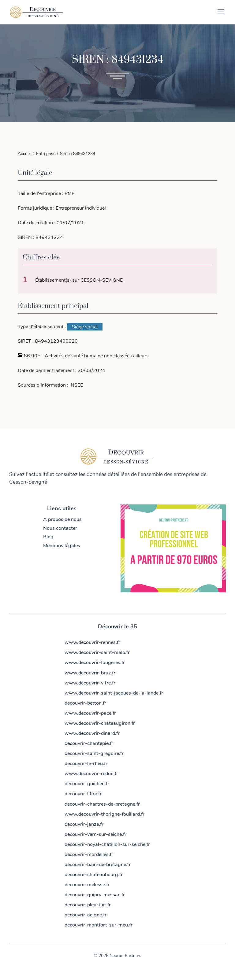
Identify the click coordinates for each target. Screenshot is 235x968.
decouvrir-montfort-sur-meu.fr (98, 925)
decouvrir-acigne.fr (85, 915)
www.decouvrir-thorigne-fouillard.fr (104, 814)
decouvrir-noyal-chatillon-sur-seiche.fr (107, 844)
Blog (48, 536)
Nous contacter (60, 528)
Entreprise (45, 153)
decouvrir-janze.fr (84, 824)
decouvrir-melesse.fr (87, 884)
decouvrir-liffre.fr (83, 793)
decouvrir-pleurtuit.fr (88, 904)
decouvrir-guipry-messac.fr (95, 894)
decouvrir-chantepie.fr (89, 743)
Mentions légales (61, 545)
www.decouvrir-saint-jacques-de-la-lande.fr (114, 693)
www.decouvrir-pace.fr (90, 713)
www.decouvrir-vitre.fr (90, 683)
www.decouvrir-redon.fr (91, 773)
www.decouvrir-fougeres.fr (95, 662)
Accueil (25, 153)
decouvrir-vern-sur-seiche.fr (95, 834)
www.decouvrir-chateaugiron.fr (100, 723)
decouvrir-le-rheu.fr (86, 763)
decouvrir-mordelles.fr (89, 854)
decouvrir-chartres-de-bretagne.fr (102, 804)
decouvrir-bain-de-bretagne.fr (98, 864)
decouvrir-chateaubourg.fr (94, 874)
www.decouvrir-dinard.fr (92, 733)
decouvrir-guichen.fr (87, 783)
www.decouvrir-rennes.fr (92, 642)
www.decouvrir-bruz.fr (90, 673)
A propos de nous (62, 519)
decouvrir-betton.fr (85, 703)
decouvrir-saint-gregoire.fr (94, 753)
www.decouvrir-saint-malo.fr (97, 652)
